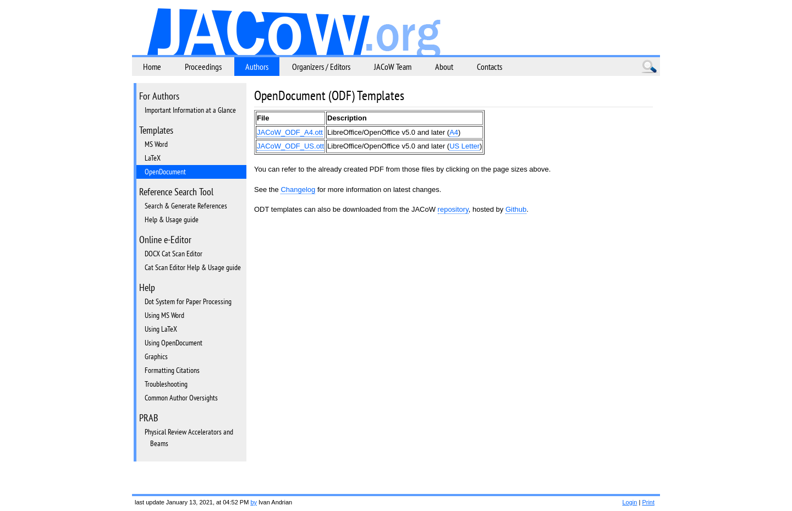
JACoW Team (392, 66)
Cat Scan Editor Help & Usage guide (193, 267)
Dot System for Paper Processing (188, 301)
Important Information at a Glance (190, 110)
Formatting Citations (172, 370)
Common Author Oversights (181, 398)
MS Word (156, 144)
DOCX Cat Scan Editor (173, 254)
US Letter (464, 146)
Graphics (156, 356)
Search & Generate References (186, 206)
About (444, 66)
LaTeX (153, 158)
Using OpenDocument (173, 343)
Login (629, 502)
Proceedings (203, 66)
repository (453, 209)
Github (515, 209)
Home (152, 66)
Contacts (489, 66)
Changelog (297, 189)
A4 (453, 132)
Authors (256, 66)
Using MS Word (164, 315)
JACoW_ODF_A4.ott (290, 132)
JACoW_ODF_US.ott (290, 146)
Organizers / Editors (321, 66)
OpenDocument (165, 172)
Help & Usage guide (172, 219)
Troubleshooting (166, 384)
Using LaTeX (161, 329)
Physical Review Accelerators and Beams (189, 437)
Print (648, 502)
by (253, 502)
